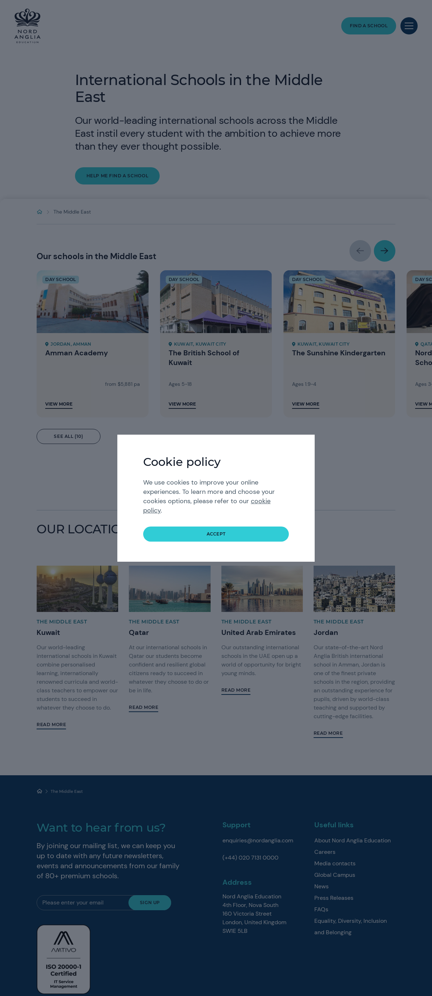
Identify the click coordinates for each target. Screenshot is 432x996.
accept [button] (216, 534)
